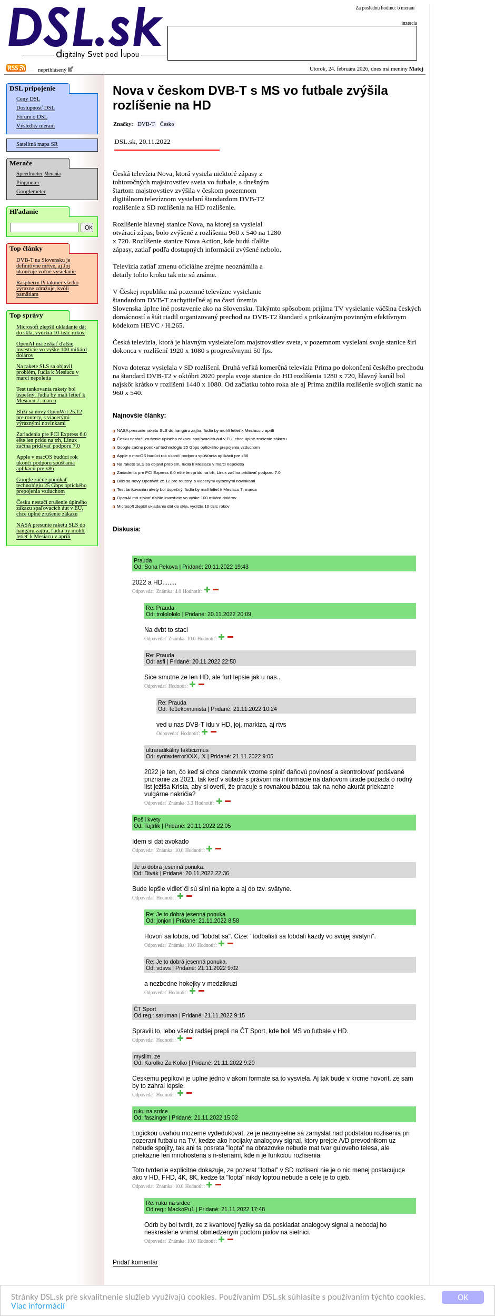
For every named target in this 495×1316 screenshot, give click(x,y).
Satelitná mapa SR (37, 144)
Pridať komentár (135, 1262)
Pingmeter (27, 182)
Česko (167, 124)
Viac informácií (38, 1306)
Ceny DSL (28, 99)
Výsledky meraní (35, 125)
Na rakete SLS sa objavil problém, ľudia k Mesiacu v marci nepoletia (47, 372)
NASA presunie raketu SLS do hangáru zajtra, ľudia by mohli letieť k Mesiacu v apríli (50, 530)
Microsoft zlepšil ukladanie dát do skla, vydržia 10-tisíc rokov (51, 329)
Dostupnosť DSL (35, 108)
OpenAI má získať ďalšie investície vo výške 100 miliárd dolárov (51, 349)
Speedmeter (29, 173)
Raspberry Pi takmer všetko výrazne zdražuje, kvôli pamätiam (47, 288)
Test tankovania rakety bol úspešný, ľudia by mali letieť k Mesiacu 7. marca (50, 394)
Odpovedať (143, 591)
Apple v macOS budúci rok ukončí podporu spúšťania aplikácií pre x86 (47, 462)
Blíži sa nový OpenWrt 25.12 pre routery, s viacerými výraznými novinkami (49, 417)
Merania (52, 173)
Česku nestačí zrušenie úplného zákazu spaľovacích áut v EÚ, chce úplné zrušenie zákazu (51, 508)
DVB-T (146, 124)
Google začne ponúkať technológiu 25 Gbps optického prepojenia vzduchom (51, 485)
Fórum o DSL (31, 117)
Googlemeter (31, 191)
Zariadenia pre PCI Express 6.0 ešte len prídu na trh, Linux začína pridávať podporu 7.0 (51, 440)
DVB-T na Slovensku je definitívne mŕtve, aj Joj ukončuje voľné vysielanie (46, 265)
